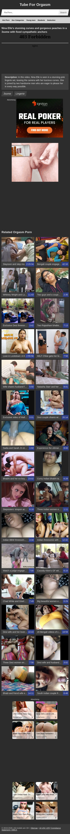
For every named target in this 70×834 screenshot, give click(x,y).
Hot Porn (6, 20)
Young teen (31, 20)
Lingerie (20, 93)
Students (41, 20)
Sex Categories (18, 20)
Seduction (51, 20)
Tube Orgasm (35, 4)
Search (63, 12)
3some (7, 93)
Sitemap (34, 828)
